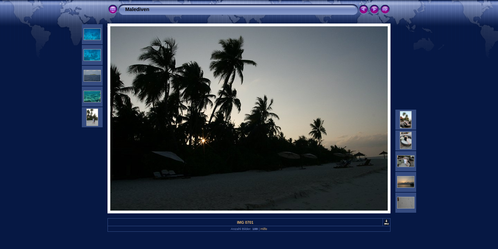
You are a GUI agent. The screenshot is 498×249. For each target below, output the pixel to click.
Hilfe (263, 229)
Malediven (137, 9)
